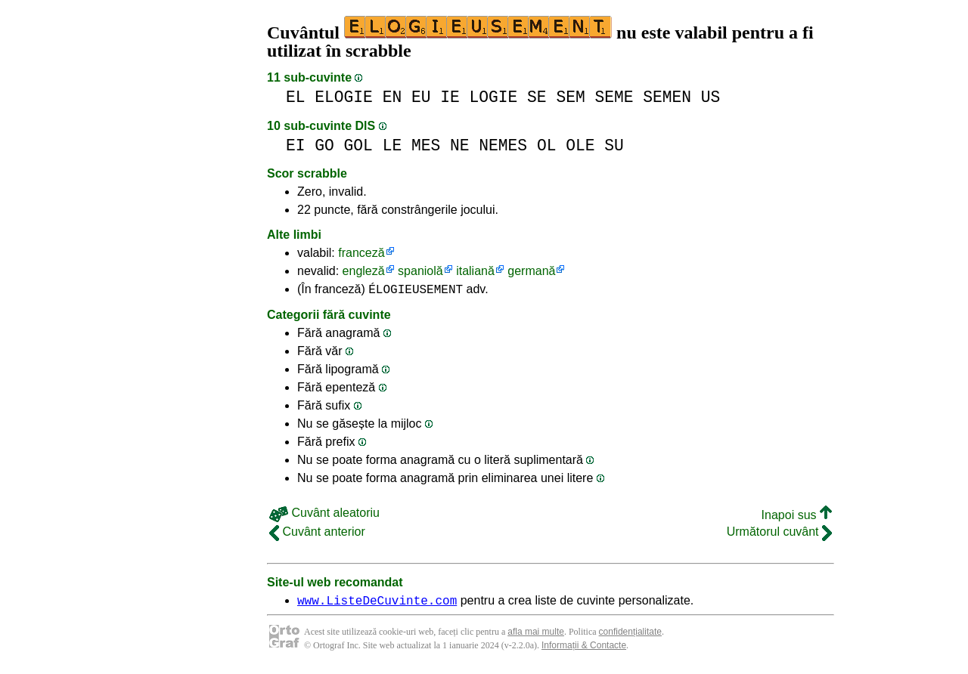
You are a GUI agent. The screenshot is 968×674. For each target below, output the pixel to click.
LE (392, 145)
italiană (475, 270)
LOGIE (494, 97)
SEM (570, 97)
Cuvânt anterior (317, 533)
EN (392, 97)
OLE (580, 145)
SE (537, 97)
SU (614, 145)
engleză (364, 270)
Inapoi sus (797, 517)
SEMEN (667, 97)
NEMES (503, 145)
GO (324, 145)
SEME (613, 97)
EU (421, 97)
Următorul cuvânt (779, 533)
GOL (358, 145)
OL (547, 145)
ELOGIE (344, 97)
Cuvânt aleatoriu (324, 515)
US (711, 97)
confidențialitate (630, 636)
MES (425, 145)
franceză (361, 252)
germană (531, 270)
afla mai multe (535, 636)
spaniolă (420, 270)
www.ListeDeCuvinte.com (377, 604)
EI (296, 145)
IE (450, 97)
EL (296, 97)
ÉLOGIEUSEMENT (415, 291)
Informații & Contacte (583, 650)
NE (460, 145)
